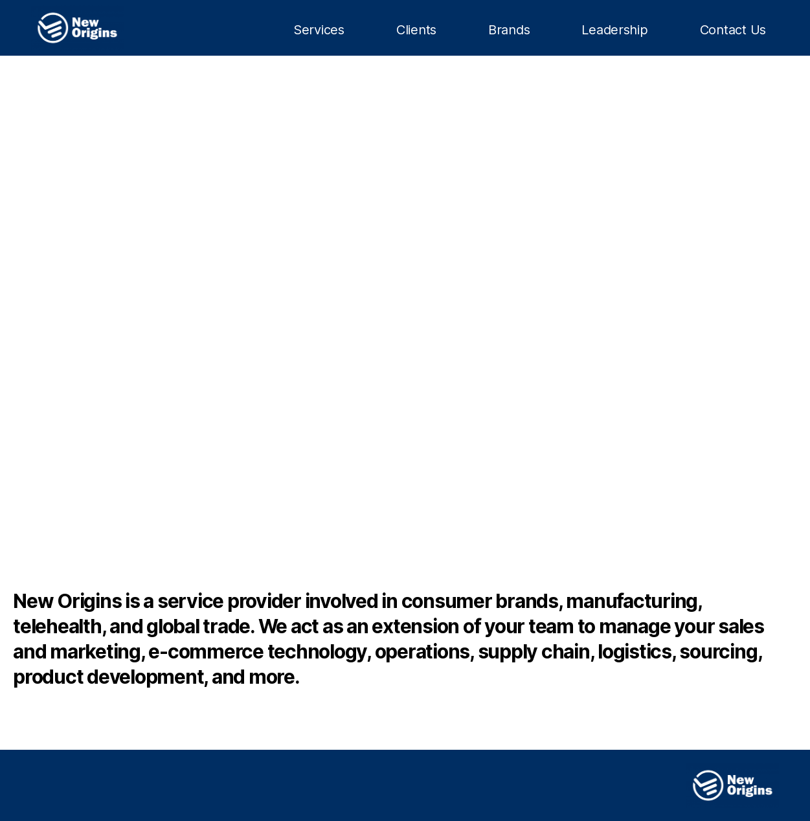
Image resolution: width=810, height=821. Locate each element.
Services (318, 30)
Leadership (614, 30)
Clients (416, 30)
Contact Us (733, 30)
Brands (509, 30)
